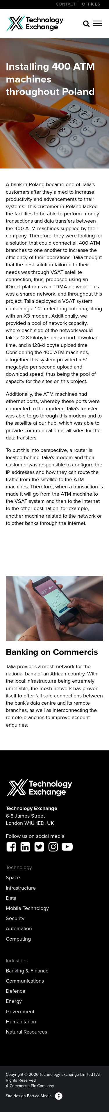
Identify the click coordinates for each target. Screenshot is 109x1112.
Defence (15, 991)
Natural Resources (26, 1032)
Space (13, 877)
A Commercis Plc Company (30, 1086)
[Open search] (86, 23)
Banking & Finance (27, 970)
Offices (91, 4)
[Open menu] (97, 23)
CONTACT (66, 4)
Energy (14, 1001)
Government (20, 1011)
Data (11, 898)
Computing (18, 939)
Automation (19, 928)
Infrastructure (21, 888)
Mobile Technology (27, 908)
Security (15, 918)
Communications (25, 981)
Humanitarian (21, 1021)
